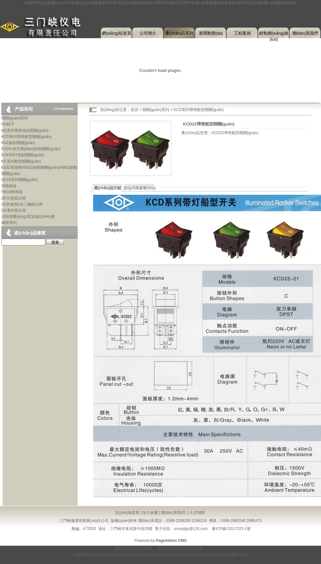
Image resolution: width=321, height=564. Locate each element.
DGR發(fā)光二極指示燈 (22, 204)
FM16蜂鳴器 (12, 192)
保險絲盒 (9, 186)
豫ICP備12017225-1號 (231, 528)
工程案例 (242, 33)
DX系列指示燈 (13, 210)
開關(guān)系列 (14, 118)
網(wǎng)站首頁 (116, 33)
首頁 (134, 109)
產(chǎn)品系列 (179, 33)
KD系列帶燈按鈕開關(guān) (24, 130)
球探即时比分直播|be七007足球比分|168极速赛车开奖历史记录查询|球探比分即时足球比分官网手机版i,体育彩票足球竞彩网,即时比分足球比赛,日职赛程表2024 (160, 3)
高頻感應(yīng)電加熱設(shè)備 (28, 216)
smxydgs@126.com (191, 528)
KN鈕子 (7, 124)
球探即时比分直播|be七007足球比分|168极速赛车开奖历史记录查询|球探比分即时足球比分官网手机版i (160, 554)
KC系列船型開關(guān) (21, 161)
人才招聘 (197, 512)
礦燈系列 (9, 222)
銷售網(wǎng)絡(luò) (274, 34)
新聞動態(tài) (211, 33)
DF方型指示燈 (13, 198)
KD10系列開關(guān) (19, 179)
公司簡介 (148, 33)
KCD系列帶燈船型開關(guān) (26, 136)
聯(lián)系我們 (305, 33)
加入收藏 (150, 512)
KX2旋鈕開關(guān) (18, 143)
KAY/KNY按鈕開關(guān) (22, 155)
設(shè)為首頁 (127, 512)
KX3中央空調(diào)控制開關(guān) (30, 149)
